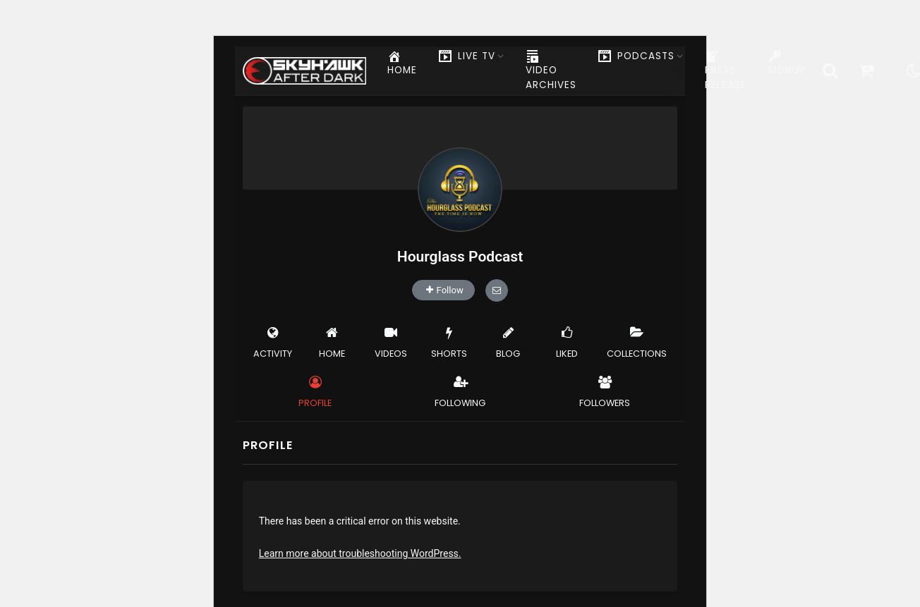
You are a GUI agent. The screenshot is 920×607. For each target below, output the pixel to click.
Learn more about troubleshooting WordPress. (360, 553)
